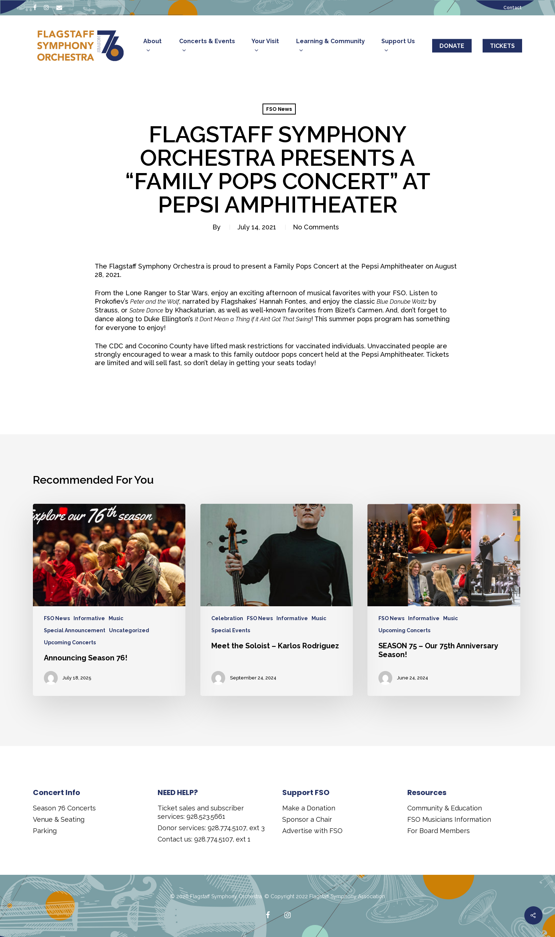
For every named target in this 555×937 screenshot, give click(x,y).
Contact (512, 7)
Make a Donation (308, 808)
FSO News (279, 109)
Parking (45, 831)
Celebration (227, 618)
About (152, 46)
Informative (89, 618)
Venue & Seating (58, 819)
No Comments (316, 227)
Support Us (398, 46)
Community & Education (444, 808)
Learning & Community (330, 46)
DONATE (451, 45)
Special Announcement (74, 630)
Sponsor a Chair (307, 819)
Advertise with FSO (312, 831)
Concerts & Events (207, 46)
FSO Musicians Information (449, 819)
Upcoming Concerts (70, 642)
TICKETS (502, 45)
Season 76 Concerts (64, 808)
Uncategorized (129, 630)
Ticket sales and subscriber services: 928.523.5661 (201, 812)
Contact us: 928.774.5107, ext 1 (204, 839)
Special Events (230, 630)
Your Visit (265, 46)
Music (116, 618)
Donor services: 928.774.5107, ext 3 (211, 828)
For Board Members (438, 831)
